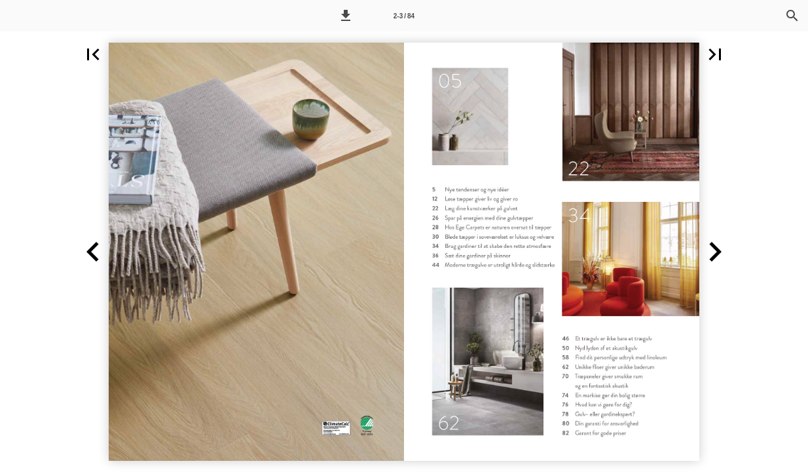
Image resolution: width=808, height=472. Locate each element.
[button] (345, 15)
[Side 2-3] (404, 15)
